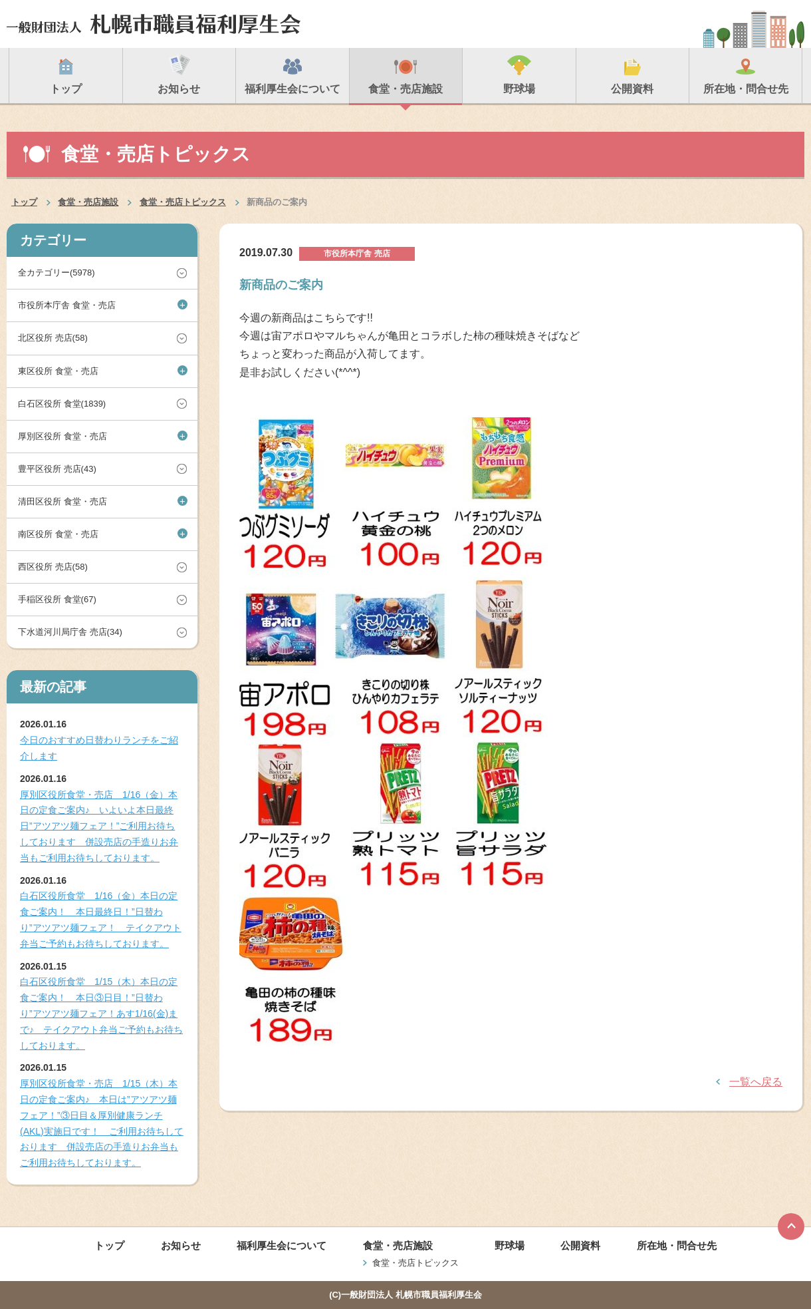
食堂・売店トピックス (183, 202)
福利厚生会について (281, 1245)
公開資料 (580, 1245)
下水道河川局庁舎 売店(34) (70, 632)
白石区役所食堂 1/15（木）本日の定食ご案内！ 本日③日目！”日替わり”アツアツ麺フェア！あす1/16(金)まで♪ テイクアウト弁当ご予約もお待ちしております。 (101, 1013)
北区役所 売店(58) (53, 338)
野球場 (509, 1245)
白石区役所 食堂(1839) (62, 404)
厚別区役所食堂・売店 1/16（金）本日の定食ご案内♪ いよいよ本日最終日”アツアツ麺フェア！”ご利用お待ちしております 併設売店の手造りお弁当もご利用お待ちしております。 (99, 826)
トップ (24, 202)
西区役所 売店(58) (53, 567)
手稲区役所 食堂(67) (57, 599)
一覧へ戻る (755, 1081)
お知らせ (181, 1245)
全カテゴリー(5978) (56, 273)
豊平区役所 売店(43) (57, 469)
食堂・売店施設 (88, 202)
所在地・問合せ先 (677, 1245)
